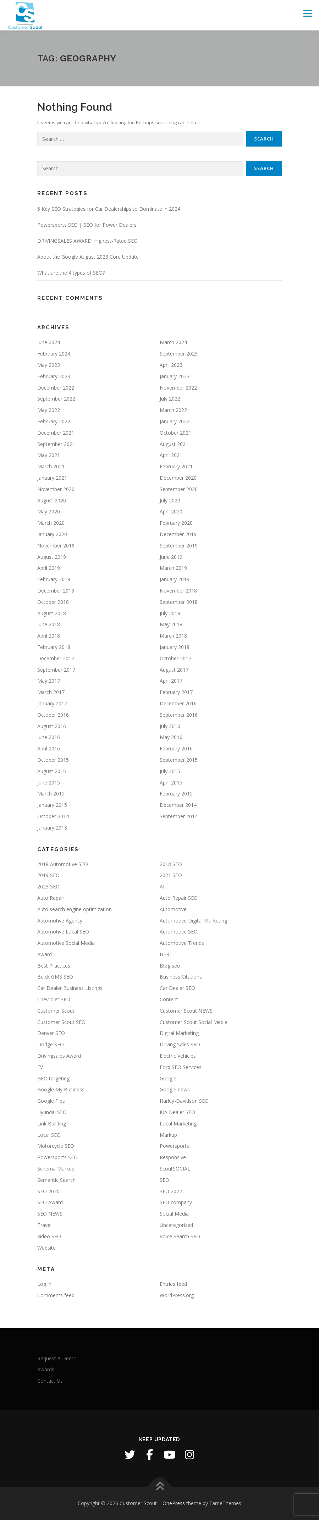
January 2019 (174, 579)
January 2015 (52, 805)
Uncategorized (176, 1225)
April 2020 (171, 511)
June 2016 (48, 737)
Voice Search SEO (180, 1236)
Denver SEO (51, 1033)
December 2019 (178, 534)
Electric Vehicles (178, 1055)
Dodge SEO (50, 1044)
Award (44, 954)
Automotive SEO (179, 931)
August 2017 (174, 669)
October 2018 (53, 602)
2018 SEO (171, 864)
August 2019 (51, 557)
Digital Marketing (179, 1033)
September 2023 (179, 353)
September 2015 (179, 759)
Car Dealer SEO (177, 988)
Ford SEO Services (181, 1067)
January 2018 (174, 647)
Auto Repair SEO (179, 897)
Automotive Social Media (66, 943)
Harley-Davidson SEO (184, 1100)
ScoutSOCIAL (175, 1168)
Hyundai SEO (52, 1112)
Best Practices (53, 965)
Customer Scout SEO (61, 1022)
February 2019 (53, 579)
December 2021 (55, 432)
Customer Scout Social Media (193, 1022)
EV (40, 1067)
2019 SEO (48, 875)
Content (169, 999)
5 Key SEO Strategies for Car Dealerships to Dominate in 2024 (108, 208)
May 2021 (48, 455)
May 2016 (171, 737)
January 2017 (52, 703)
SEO (164, 1180)
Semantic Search (56, 1180)
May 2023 (48, 365)
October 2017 (175, 658)
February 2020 (176, 522)
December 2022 (55, 387)
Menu (307, 13)
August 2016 (51, 726)
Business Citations (181, 976)
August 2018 (51, 613)
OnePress (174, 1503)
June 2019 (171, 557)
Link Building (51, 1123)
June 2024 (48, 342)
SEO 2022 (171, 1191)
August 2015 (51, 771)
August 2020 (51, 500)
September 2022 (56, 398)
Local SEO (49, 1134)
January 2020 (52, 534)
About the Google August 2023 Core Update (88, 256)
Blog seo (170, 965)
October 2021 (175, 432)
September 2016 (179, 714)
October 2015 (53, 759)
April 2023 (171, 365)
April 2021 (171, 455)
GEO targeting (53, 1078)
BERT (166, 954)
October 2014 (53, 816)
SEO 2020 (48, 1191)
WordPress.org (177, 1295)
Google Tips (51, 1100)
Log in (44, 1284)
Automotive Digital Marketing (193, 920)
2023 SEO (48, 886)
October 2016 (53, 714)
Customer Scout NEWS (186, 1010)
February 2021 (176, 466)
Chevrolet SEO (53, 999)
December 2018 (55, 590)
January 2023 (174, 376)
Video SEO (49, 1236)
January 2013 (52, 827)
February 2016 (176, 748)
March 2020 (51, 522)
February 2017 (176, 692)
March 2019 (173, 568)
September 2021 (56, 444)
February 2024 (53, 353)
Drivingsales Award (59, 1055)
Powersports (174, 1145)
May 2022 (48, 410)
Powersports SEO (57, 1157)
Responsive (173, 1157)
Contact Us (50, 1380)
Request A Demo (57, 1358)
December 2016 (178, 703)
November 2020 (56, 489)
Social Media (174, 1213)
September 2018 (179, 602)
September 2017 (56, 669)
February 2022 (53, 421)
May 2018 (171, 624)
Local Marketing (178, 1123)
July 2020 (170, 500)
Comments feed (56, 1295)
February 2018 (53, 647)
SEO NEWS (49, 1213)
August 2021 (174, 444)
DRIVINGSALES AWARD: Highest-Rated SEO (87, 240)
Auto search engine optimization (74, 909)
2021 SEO (171, 875)
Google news (175, 1089)
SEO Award (50, 1202)
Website (46, 1247)
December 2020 (178, 477)
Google (168, 1078)
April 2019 (48, 568)
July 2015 (170, 771)
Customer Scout (56, 1010)
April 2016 (48, 748)
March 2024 (173, 342)
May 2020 (48, 511)
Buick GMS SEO (55, 976)
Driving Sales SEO (180, 1044)
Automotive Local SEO (63, 931)
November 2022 (178, 387)
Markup (168, 1134)
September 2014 (179, 816)
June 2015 (48, 782)
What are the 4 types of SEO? (71, 272)
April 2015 (171, 782)
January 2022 (174, 421)
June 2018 (48, 624)
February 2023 (53, 376)
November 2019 (56, 545)
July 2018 (170, 613)
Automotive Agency (59, 920)
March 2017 (51, 692)
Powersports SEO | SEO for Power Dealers (87, 224)
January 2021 (52, 477)
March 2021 (51, 466)
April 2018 (48, 635)
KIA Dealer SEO (177, 1112)
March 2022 (173, 410)
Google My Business (60, 1089)
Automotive (173, 909)
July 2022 (170, 398)
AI (162, 886)
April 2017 (171, 680)
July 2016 (170, 726)
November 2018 (178, 590)
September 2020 (179, 489)
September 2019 (179, 545)
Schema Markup (56, 1168)
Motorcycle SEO (55, 1145)
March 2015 (51, 793)
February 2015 (176, 793)
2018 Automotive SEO (62, 864)
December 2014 (178, 805)
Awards (45, 1369)
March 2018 (173, 635)
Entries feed (173, 1284)
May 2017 (48, 680)
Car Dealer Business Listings (70, 988)
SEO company (176, 1202)
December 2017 (55, 658)
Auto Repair (50, 897)
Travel (44, 1225)
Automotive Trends (182, 943)
